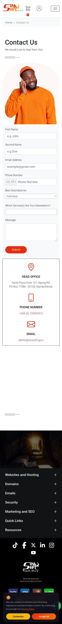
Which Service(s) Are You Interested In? (27, 205)
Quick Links (14, 521)
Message (10, 220)
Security (11, 502)
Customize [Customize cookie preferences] (18, 616)
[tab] (31, 475)
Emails (10, 493)
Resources (13, 530)
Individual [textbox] (12, 196)
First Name (11, 129)
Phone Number (13, 175)
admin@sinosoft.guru (31, 340)
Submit (16, 249)
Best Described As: (16, 190)
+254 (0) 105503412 (31, 313)
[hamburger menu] (55, 8)
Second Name (13, 144)
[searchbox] (8, 212)
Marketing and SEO (20, 512)
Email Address (13, 159)
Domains (12, 484)
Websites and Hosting (22, 475)
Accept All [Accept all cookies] (44, 616)
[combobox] (31, 196)
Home (8, 22)
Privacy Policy (28, 609)
